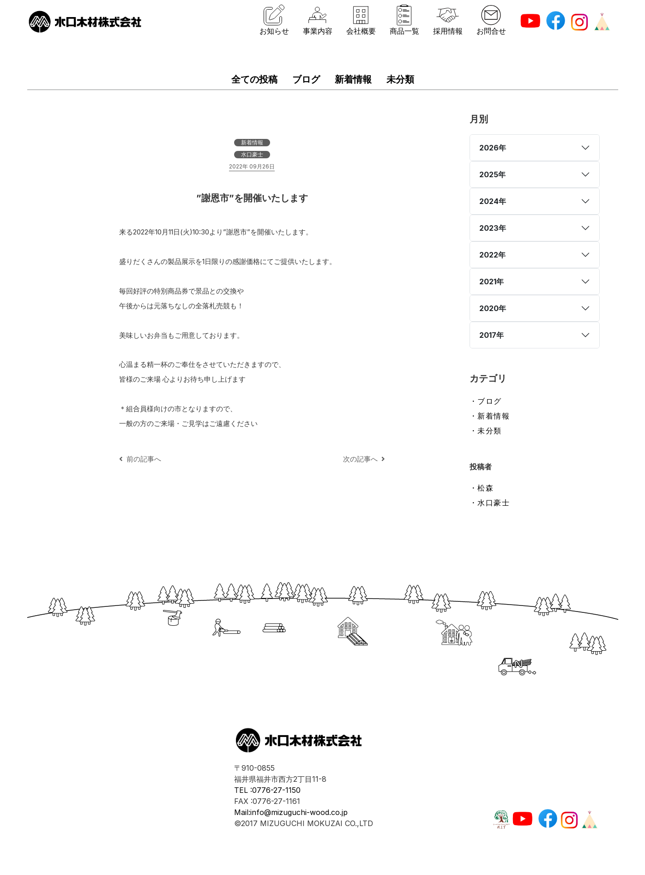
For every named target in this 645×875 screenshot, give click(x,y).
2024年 (492, 201)
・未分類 (486, 430)
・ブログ (486, 401)
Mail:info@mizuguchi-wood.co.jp (291, 812)
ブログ (306, 79)
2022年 (492, 254)
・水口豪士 (490, 502)
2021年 (491, 281)
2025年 (492, 174)
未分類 (400, 79)
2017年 (491, 335)
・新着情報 (490, 415)
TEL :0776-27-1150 (267, 790)
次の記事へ (364, 459)
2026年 (492, 147)
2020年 (492, 308)
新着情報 (353, 79)
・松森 (482, 487)
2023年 (492, 228)
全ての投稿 (254, 79)
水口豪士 (252, 154)
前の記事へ (140, 459)
